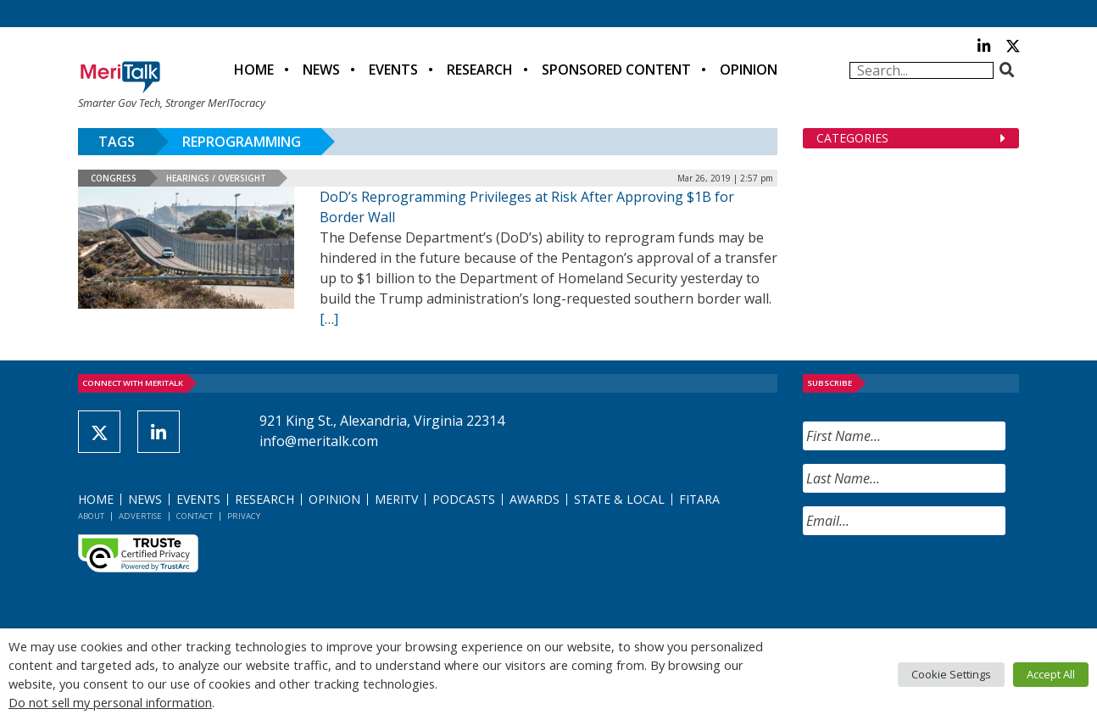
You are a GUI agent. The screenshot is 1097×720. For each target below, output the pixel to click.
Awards (535, 499)
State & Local (619, 499)
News (321, 69)
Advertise (140, 516)
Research (480, 69)
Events (393, 69)
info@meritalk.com (318, 441)
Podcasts (463, 499)
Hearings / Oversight (216, 178)
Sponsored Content (616, 69)
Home (254, 69)
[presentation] (932, 582)
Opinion (748, 69)
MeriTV (396, 499)
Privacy (243, 516)
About (91, 516)
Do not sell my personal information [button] (110, 702)
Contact (194, 516)
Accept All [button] (1051, 674)
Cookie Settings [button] (951, 674)
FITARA (699, 499)
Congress (113, 178)
